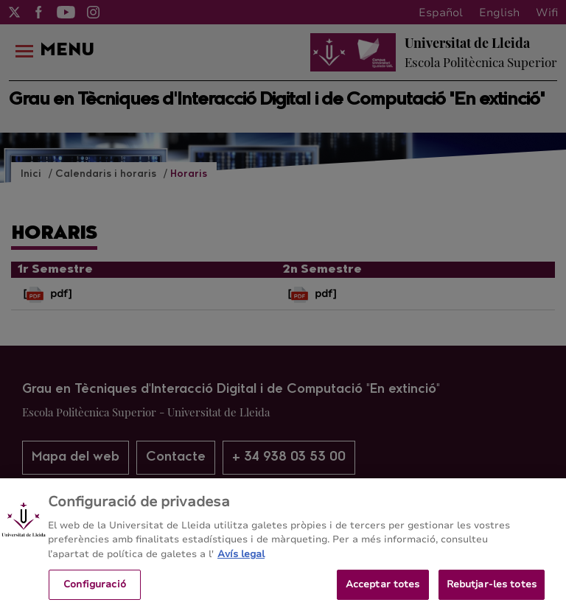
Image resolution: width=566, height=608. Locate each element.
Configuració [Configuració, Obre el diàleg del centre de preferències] (94, 590)
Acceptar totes (383, 590)
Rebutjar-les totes (492, 590)
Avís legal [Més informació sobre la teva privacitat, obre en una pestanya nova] (241, 560)
